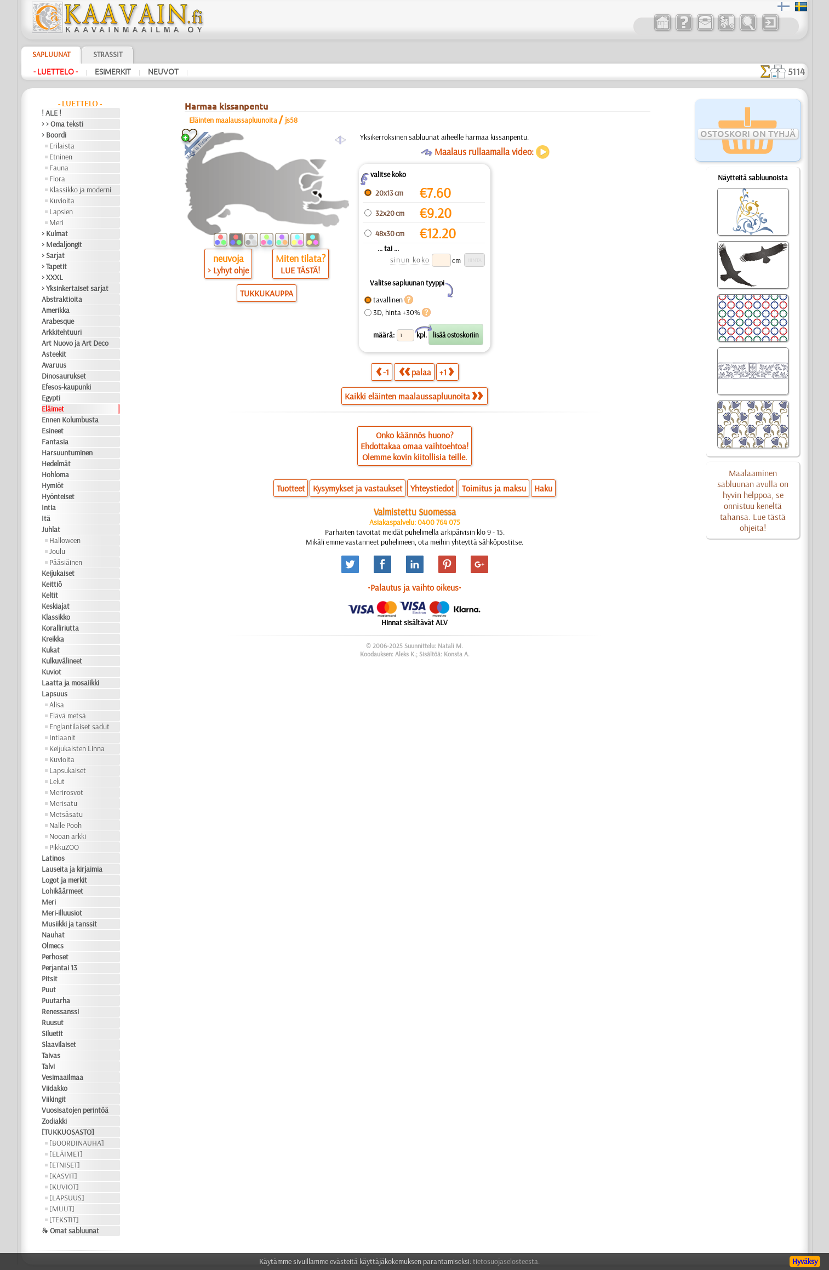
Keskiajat (56, 606)
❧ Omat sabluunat (70, 1230)
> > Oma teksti (62, 124)
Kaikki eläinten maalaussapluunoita (414, 396)
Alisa (56, 705)
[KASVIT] (63, 1176)
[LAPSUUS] (66, 1198)
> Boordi (54, 135)
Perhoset (55, 957)
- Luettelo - (55, 71)
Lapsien (61, 211)
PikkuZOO (64, 847)
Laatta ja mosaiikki (70, 683)
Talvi (48, 1066)
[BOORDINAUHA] (76, 1143)
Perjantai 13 (59, 967)
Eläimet (53, 409)
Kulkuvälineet (62, 661)
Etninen (60, 157)
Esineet (53, 431)
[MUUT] (62, 1209)
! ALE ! (51, 113)
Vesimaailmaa (62, 1077)
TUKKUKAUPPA (266, 293)
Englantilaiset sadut (79, 726)
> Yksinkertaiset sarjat (75, 288)
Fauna (58, 168)
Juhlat (51, 529)
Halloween (65, 540)
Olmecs (53, 946)
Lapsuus (54, 694)
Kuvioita (62, 200)
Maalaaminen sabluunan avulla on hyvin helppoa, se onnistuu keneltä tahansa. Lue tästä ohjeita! (752, 500)
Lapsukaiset (67, 770)
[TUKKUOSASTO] (68, 1132)
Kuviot (51, 672)
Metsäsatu (66, 814)
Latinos (53, 858)
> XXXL (52, 277)
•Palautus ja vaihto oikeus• (414, 587)
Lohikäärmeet (62, 891)
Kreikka (53, 639)
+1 (446, 371)
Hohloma (55, 474)
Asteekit (54, 354)
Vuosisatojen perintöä (75, 1110)
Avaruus (54, 365)
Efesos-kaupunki (66, 387)
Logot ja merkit (64, 880)
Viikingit (54, 1099)
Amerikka (56, 310)
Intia (49, 507)
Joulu (57, 551)
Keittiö (52, 584)
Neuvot (163, 71)
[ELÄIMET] (66, 1154)
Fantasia (55, 442)
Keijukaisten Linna (77, 748)
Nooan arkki (67, 836)
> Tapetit (54, 266)
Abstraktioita (62, 299)
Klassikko (56, 617)
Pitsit (50, 978)
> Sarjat (53, 255)
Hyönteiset (58, 496)
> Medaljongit (62, 244)
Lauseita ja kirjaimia (72, 869)
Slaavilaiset (59, 1044)
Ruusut (53, 1022)
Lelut (57, 781)
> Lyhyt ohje (228, 270)
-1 (382, 371)
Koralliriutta (60, 628)
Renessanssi (60, 1011)
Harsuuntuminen (67, 452)
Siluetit (52, 1033)
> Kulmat (55, 233)
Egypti (51, 398)
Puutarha (56, 1000)
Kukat (51, 650)
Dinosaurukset (64, 376)
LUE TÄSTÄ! (300, 270)
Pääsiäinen (65, 562)
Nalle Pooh (65, 825)
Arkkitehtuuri (62, 332)
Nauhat (53, 935)
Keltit (50, 595)
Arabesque (58, 321)
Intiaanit (62, 737)
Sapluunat (51, 54)
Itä (46, 518)
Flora (57, 179)
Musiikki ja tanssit (69, 924)
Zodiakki (54, 1121)
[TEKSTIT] (64, 1220)
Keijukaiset (58, 573)
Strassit (107, 54)
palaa (415, 371)
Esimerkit (113, 71)
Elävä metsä (67, 715)
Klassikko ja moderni (80, 189)
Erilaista (62, 146)
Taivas (51, 1055)
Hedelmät (56, 463)
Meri (56, 222)
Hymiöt (53, 485)
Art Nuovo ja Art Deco (75, 343)
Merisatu (63, 803)
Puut (49, 989)
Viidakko (54, 1088)
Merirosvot (66, 792)
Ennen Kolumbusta (70, 420)
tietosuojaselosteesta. (506, 1261)
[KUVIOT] (64, 1187)
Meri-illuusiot (62, 913)
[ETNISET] (64, 1165)
